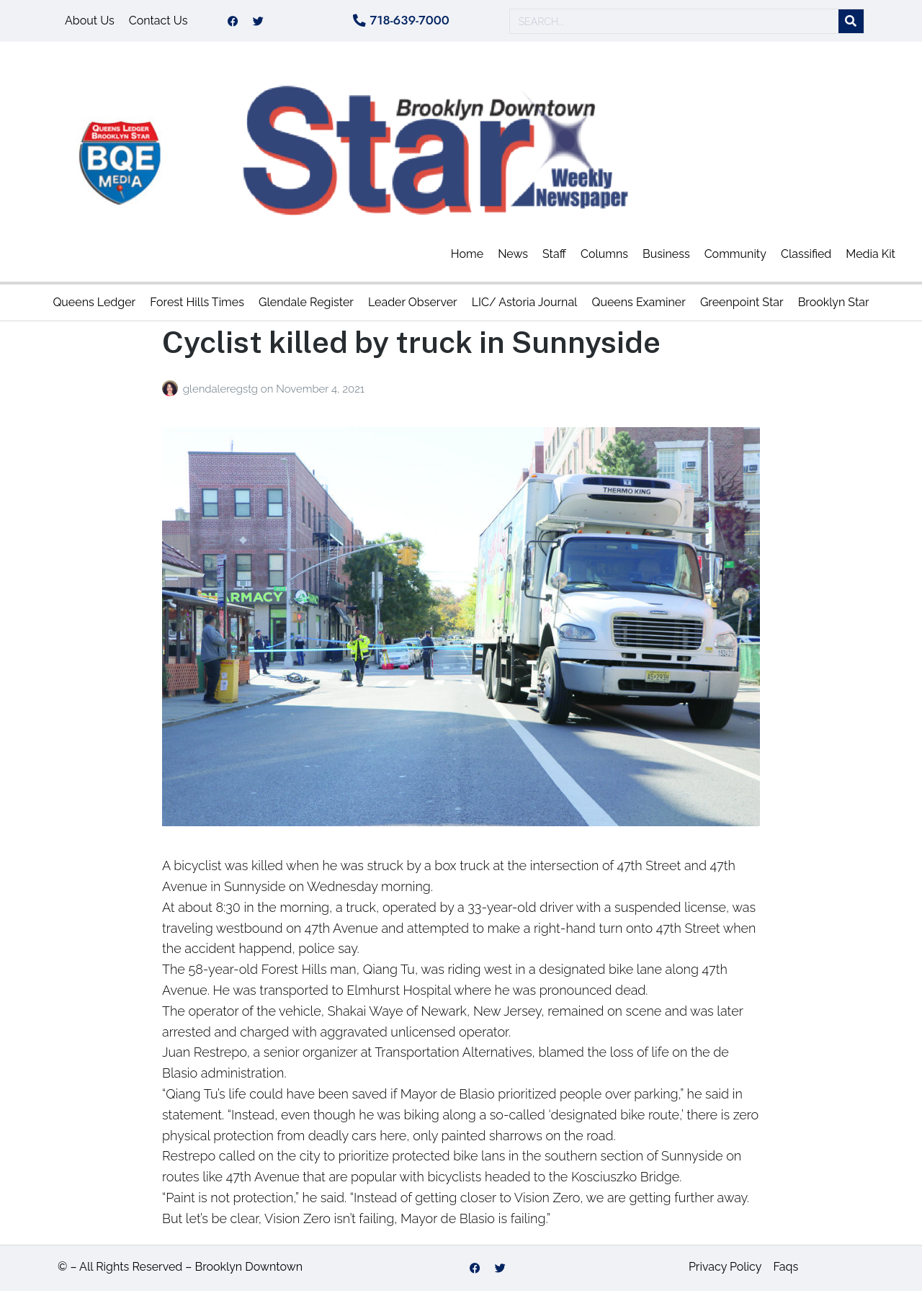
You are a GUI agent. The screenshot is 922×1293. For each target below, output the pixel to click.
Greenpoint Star (742, 305)
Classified (806, 257)
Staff (554, 257)
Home (467, 257)
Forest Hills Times (197, 305)
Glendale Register (306, 305)
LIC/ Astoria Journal (525, 305)
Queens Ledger (94, 305)
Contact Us (158, 22)
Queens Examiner (638, 305)
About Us (90, 22)
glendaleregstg (222, 391)
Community (735, 257)
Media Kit (870, 257)
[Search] (851, 23)
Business (666, 257)
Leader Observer (412, 305)
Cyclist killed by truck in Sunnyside (411, 344)
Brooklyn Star (833, 305)
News (513, 257)
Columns (604, 257)
